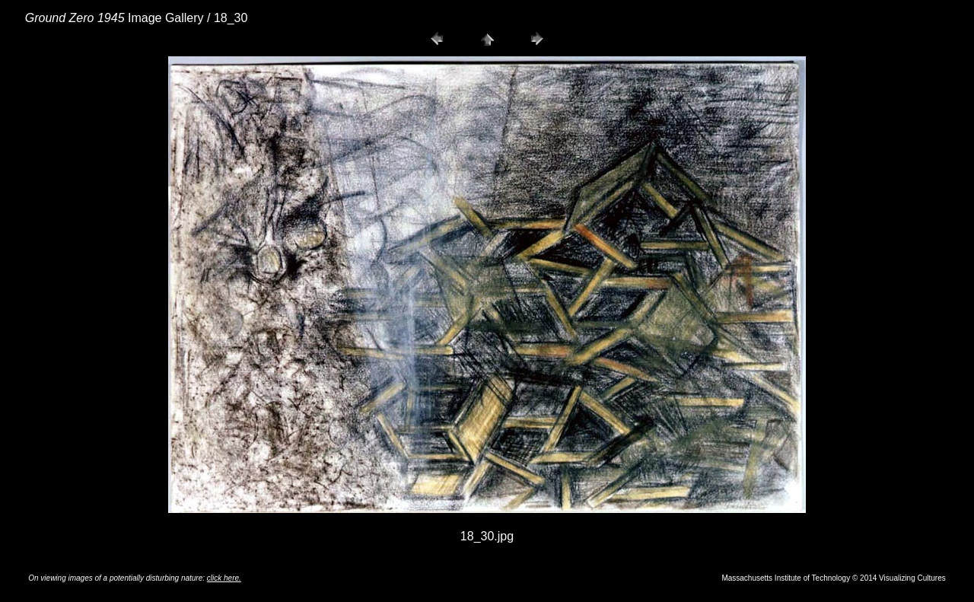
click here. (224, 578)
